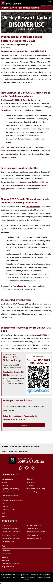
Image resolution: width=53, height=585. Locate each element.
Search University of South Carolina (43, 3)
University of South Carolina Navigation (49, 3)
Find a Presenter (33, 207)
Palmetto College (31, 492)
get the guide (12, 154)
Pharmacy (29, 479)
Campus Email (6, 554)
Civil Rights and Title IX (27, 577)
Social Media (23, 451)
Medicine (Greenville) (8, 510)
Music (3, 513)
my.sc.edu (5, 557)
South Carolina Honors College (35, 489)
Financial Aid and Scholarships (11, 532)
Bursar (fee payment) (8, 535)
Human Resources (32, 528)
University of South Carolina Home (10, 2)
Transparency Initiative (10, 577)
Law (3, 503)
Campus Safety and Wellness (11, 563)
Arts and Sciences (7, 479)
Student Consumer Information (40, 574)
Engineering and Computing (10, 489)
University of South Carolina (11, 574)
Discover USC (6, 55)
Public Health (30, 482)
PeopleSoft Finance (8, 567)
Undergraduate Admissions (10, 528)
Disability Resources (8, 541)
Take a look (34, 311)
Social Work (30, 485)
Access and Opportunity (33, 525)
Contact (10, 451)
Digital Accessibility (44, 577)
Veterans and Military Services (11, 538)
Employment (6, 525)
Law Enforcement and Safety (35, 532)
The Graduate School (8, 492)
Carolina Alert (6, 551)
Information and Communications (12, 500)
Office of (20, 8)
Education (5, 485)
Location (3, 451)
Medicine (5, 506)
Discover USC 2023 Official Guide (18, 100)
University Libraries (32, 535)
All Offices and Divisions (33, 538)
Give (15, 451)
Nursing (4, 516)
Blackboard (5, 560)
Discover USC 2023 (40, 335)
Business (4, 482)
